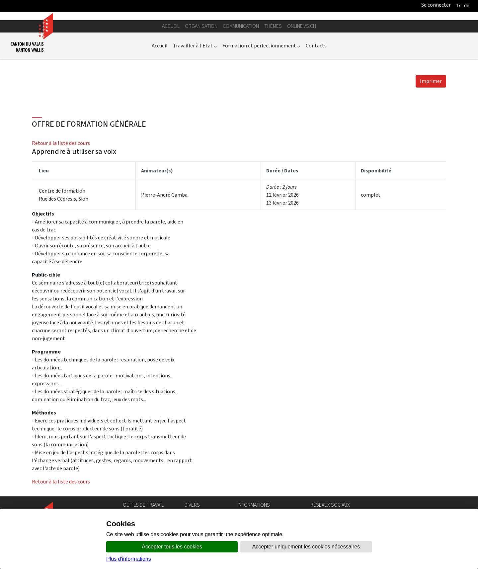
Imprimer (431, 81)
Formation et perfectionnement (261, 45)
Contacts (316, 45)
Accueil (171, 26)
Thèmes (273, 26)
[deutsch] (466, 5)
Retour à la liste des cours (61, 143)
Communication (241, 26)
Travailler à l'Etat (195, 45)
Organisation (201, 26)
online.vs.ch (301, 26)
